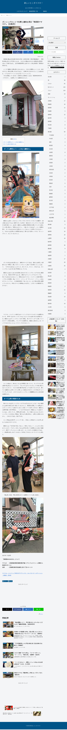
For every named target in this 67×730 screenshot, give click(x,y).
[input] (57, 52)
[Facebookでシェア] (18, 52)
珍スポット (5, 581)
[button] (64, 52)
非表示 (14, 139)
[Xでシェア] (7, 52)
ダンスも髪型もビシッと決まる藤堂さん (13, 142)
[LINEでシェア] (39, 52)
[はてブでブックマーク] (28, 52)
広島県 (10, 581)
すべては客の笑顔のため (9, 144)
